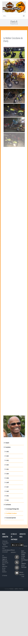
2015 (7, 496)
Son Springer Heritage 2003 (12, 509)
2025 (7, 451)
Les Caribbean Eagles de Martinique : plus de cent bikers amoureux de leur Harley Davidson (5, 564)
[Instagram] (17, 567)
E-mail (22, 576)
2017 (7, 487)
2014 (7, 500)
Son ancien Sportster (11, 518)
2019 (7, 478)
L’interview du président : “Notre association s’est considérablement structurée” (5, 546)
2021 (7, 469)
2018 (7, 482)
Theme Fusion (21, 588)
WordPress (16, 588)
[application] (18, 545)
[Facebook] (17, 557)
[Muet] (22, 545)
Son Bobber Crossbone (11, 513)
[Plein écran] (24, 545)
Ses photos (8, 447)
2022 (7, 465)
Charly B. (7, 443)
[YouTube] (17, 573)
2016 (7, 491)
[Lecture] (13, 545)
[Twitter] (17, 562)
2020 (7, 473)
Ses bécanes (8, 504)
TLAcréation (11, 588)
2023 (7, 460)
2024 (7, 456)
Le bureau (4, 575)
